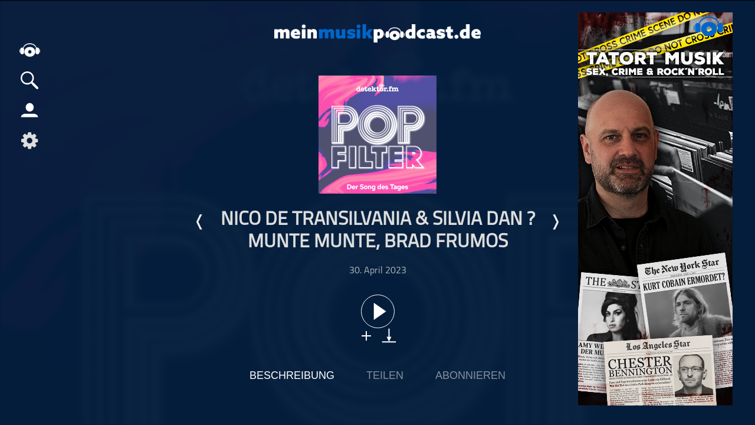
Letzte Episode (200, 222)
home (29, 50)
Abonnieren (470, 375)
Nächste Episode (555, 222)
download (389, 335)
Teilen (384, 375)
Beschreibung (292, 375)
